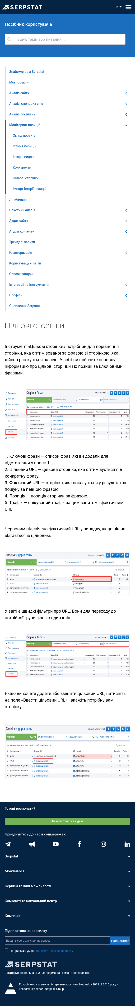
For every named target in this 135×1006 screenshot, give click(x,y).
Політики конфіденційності (54, 951)
